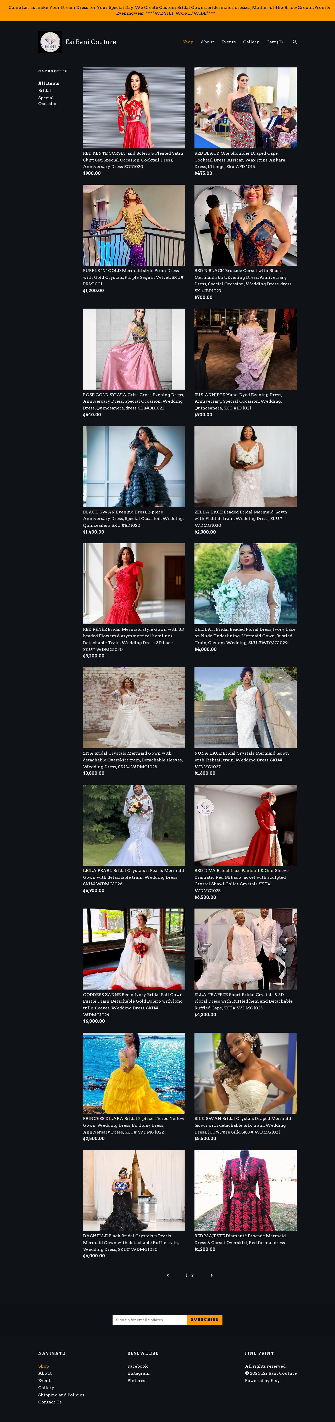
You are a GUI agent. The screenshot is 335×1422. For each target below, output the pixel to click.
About (207, 41)
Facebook (137, 1366)
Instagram (138, 1373)
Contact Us (50, 1402)
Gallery (251, 41)
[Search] (295, 42)
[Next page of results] (211, 1275)
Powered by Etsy (262, 1380)
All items (48, 83)
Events (228, 41)
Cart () (274, 41)
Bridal (44, 90)
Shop (187, 41)
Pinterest (137, 1380)
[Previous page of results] (168, 1275)
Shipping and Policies (61, 1394)
